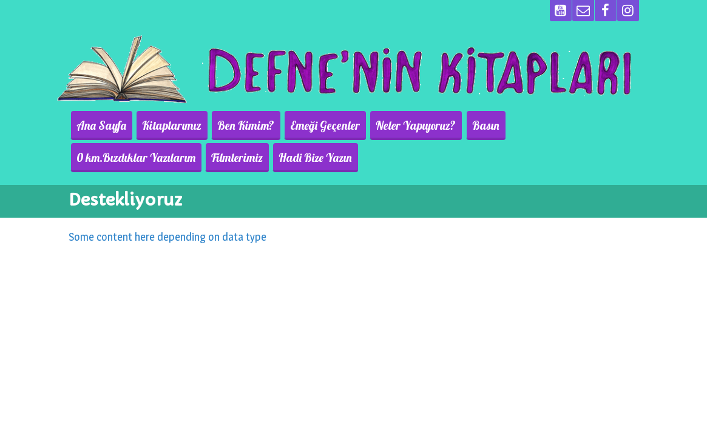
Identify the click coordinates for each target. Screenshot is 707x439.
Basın (465, 125)
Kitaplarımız (166, 125)
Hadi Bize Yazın (175, 157)
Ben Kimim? (236, 125)
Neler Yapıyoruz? (399, 125)
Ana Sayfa (99, 125)
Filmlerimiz (100, 157)
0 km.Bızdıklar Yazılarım (550, 125)
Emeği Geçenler (312, 125)
